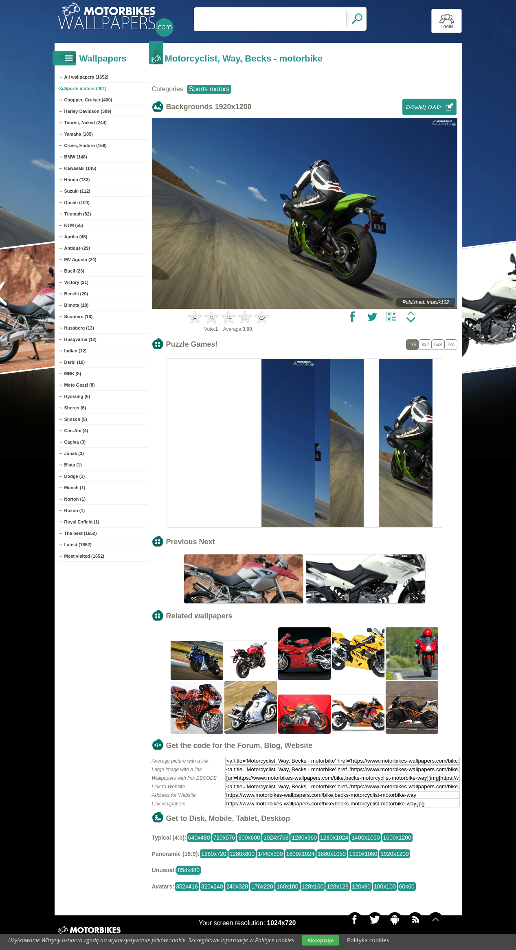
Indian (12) (75, 350)
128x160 (313, 886)
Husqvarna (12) (80, 339)
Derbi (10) (74, 362)
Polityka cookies (368, 940)
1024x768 (276, 837)
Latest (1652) (78, 544)
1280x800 (242, 854)
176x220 (262, 886)
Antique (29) (77, 248)
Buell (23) (74, 270)
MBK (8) (72, 373)
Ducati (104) (77, 202)
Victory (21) (76, 282)
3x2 (425, 344)
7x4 (451, 344)
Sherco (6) (75, 407)
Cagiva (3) (75, 442)
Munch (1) (75, 487)
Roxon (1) (74, 510)
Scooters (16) (78, 316)
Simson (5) (75, 419)
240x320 (237, 886)
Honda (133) (77, 179)
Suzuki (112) (77, 191)
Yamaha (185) (78, 134)
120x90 (361, 886)
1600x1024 (300, 854)
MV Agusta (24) (80, 259)
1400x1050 (365, 837)
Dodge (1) (74, 476)
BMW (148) (75, 156)
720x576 (224, 837)
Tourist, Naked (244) (85, 122)
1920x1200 (394, 854)
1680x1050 (332, 854)
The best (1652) (80, 533)
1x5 (412, 344)
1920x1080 (363, 854)
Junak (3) (74, 453)
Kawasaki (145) (80, 168)
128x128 (338, 886)
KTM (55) (73, 225)
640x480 (199, 837)
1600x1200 (397, 837)
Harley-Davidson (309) (88, 111)
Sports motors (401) (85, 88)
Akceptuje (320, 940)
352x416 (187, 886)
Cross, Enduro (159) (85, 145)
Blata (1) (73, 464)
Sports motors (209, 89)
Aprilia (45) (76, 236)
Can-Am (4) (76, 430)
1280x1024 (334, 837)
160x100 (288, 886)
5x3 (438, 344)
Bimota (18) (76, 305)
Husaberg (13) (79, 327)
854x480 (189, 870)
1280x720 (213, 854)
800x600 (249, 837)
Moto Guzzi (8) (79, 385)
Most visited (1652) (84, 556)
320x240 (212, 886)
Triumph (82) (77, 213)
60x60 (407, 886)
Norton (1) (75, 499)
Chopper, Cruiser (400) (88, 99)
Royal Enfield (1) (81, 521)
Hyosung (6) (77, 396)
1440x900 (270, 854)
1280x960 (304, 837)
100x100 (385, 886)
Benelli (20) (76, 293)
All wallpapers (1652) (86, 77)
